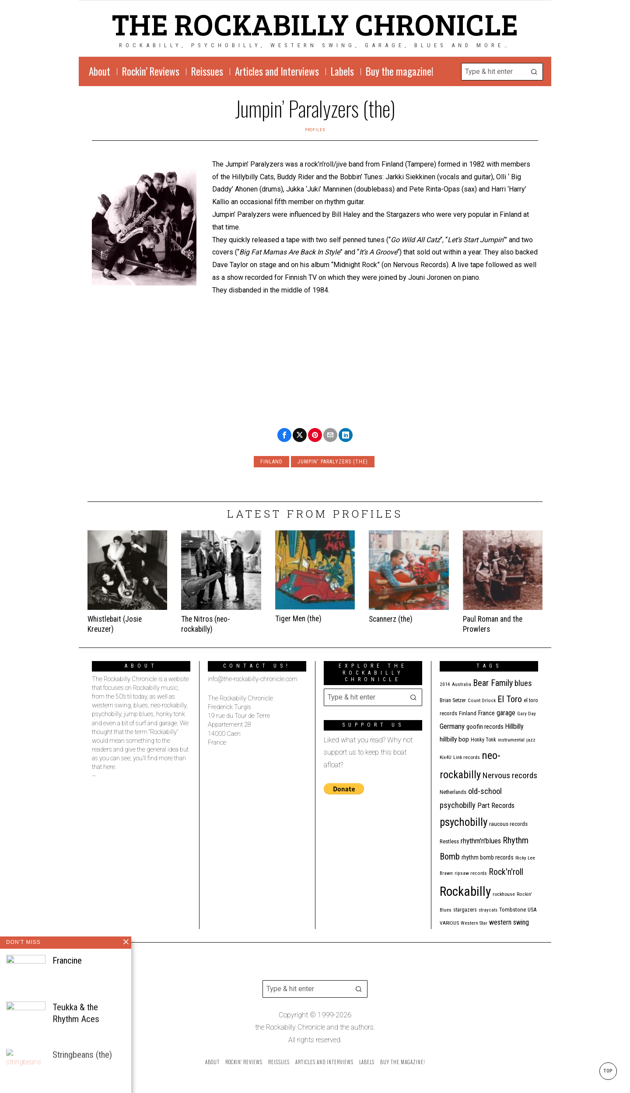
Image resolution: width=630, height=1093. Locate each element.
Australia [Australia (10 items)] (461, 684)
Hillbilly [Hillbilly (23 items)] (514, 726)
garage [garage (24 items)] (506, 713)
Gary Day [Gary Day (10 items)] (526, 714)
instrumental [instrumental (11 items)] (511, 740)
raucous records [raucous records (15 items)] (508, 824)
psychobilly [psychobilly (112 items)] (463, 822)
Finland (271, 462)
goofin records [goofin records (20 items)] (485, 727)
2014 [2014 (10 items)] (445, 684)
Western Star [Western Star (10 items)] (474, 923)
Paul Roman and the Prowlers (492, 624)
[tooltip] (284, 435)
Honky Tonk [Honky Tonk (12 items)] (483, 740)
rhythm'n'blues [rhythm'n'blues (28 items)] (481, 840)
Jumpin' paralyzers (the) (333, 462)
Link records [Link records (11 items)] (466, 757)
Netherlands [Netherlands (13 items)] (453, 792)
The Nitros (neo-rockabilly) (205, 624)
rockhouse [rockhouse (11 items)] (504, 894)
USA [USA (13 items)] (532, 909)
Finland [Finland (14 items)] (467, 713)
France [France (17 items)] (486, 713)
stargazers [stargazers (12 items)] (465, 910)
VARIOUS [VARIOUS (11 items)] (449, 923)
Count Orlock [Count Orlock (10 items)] (482, 700)
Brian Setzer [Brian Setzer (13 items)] (453, 700)
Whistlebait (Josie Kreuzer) (115, 624)
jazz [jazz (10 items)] (531, 740)
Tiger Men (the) (298, 618)
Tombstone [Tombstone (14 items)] (512, 909)
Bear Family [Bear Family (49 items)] (493, 683)
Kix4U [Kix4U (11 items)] (446, 757)
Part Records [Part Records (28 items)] (495, 805)
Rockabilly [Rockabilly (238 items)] (465, 891)
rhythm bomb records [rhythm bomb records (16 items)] (488, 857)
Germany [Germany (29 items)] (452, 726)
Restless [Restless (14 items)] (449, 841)
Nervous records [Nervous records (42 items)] (510, 775)
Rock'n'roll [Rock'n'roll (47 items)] (506, 872)
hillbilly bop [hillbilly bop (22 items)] (454, 739)
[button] (534, 71)
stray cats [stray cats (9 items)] (488, 910)
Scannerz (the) (391, 619)
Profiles (315, 129)
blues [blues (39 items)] (523, 683)
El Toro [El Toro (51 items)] (509, 699)
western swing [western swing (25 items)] (509, 922)
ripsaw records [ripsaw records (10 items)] (471, 873)
